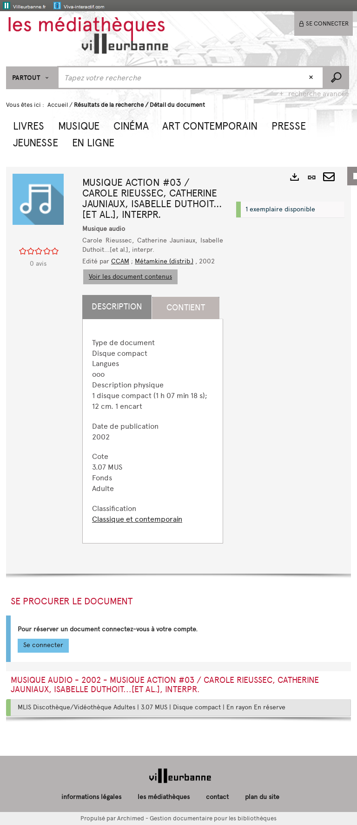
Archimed (130, 818)
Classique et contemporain (137, 519)
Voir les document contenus (130, 277)
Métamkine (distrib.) (164, 261)
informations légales (91, 797)
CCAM (120, 261)
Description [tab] (117, 306)
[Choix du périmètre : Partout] (32, 77)
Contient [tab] (185, 307)
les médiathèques (164, 797)
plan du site (262, 797)
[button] (28, 125)
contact (217, 797)
